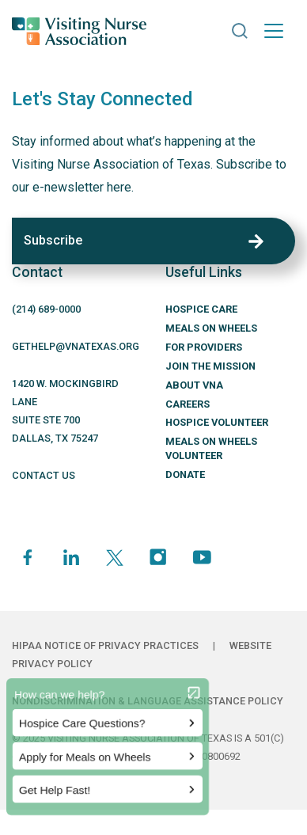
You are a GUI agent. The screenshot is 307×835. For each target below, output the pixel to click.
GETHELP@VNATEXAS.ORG (75, 346)
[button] (239, 31)
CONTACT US (43, 475)
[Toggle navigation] (273, 31)
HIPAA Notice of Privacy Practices (105, 645)
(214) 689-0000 (46, 309)
